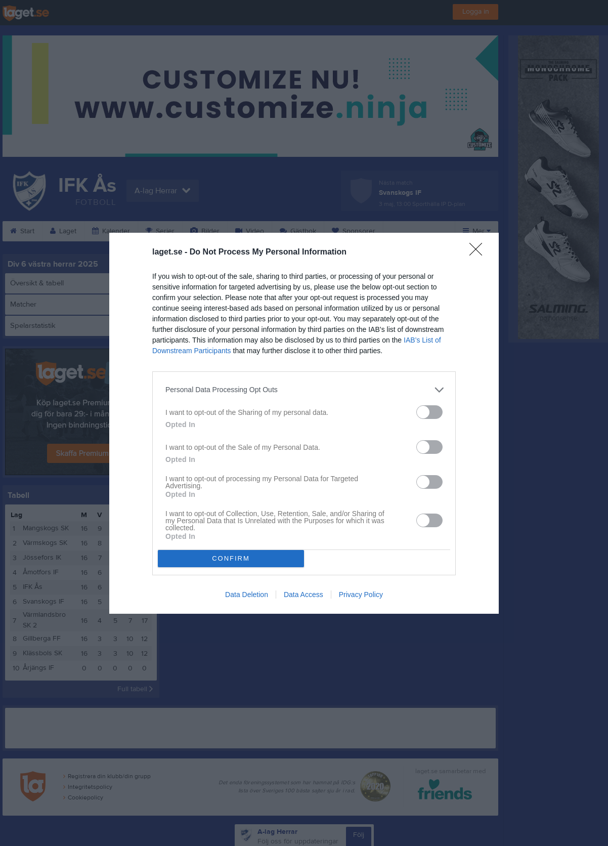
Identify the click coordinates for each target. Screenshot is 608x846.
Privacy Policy (361, 594)
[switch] (429, 412)
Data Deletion (246, 594)
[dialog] (304, 423)
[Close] (479, 252)
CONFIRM (231, 558)
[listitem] (304, 390)
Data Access (303, 594)
